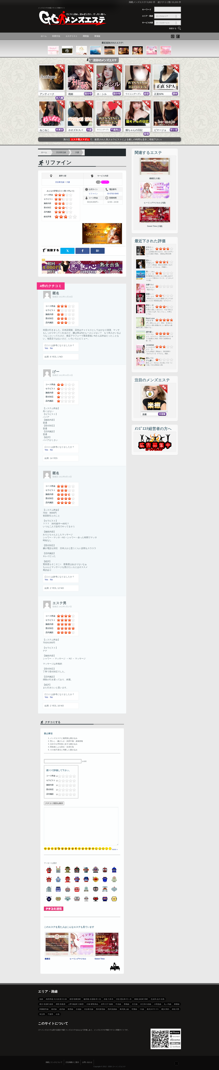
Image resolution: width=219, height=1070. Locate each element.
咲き (148, 305)
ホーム (44, 36)
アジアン (105, 182)
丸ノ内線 (167, 1004)
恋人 (148, 260)
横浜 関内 (165, 1009)
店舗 (98, 182)
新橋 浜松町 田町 (141, 999)
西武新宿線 (100, 1009)
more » (115, 849)
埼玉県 (42, 1014)
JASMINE (150, 345)
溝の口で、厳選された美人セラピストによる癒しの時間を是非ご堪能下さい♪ (112, 139)
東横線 (176, 1004)
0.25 (58, 776)
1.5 (62, 776)
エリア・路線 (147, 16)
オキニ (148, 247)
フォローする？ (176, 1063)
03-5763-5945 (113, 194)
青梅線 (126, 1004)
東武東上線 (124, 1009)
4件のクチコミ (51, 286)
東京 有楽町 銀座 (46, 1004)
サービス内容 (147, 23)
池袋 (41, 999)
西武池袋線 (112, 1009)
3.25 (69, 776)
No (51, 348)
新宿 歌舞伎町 (75, 999)
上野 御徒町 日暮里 (76, 1004)
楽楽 (148, 294)
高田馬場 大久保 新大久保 (56, 999)
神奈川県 (175, 1009)
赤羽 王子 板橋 (107, 1004)
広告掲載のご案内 (72, 1062)
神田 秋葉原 (60, 1004)
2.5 (66, 776)
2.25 (65, 776)
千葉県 (50, 1014)
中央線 (118, 1004)
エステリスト (71, 36)
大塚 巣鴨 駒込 (92, 1004)
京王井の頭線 (145, 1004)
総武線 (62, 1009)
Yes (46, 348)
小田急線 (157, 1004)
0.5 (59, 776)
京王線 (134, 1004)
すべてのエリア (162, 16)
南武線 (54, 1009)
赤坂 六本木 (108, 999)
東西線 (70, 1009)
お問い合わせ (87, 1062)
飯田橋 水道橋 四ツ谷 (92, 999)
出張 (57, 1014)
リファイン (58, 162)
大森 (77, 152)
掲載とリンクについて (54, 1062)
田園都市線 (44, 1009)
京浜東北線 (61, 152)
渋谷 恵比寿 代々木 (124, 999)
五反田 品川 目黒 (157, 999)
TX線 (142, 1009)
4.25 (72, 776)
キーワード (146, 10)
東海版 (97, 36)
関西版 (86, 36)
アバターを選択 (50, 863)
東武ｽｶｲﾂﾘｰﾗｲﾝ (153, 1009)
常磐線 (134, 1009)
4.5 (73, 776)
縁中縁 (148, 332)
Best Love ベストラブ (150, 320)
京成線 (78, 1009)
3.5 (70, 776)
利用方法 (56, 36)
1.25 (61, 776)
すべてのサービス (163, 23)
